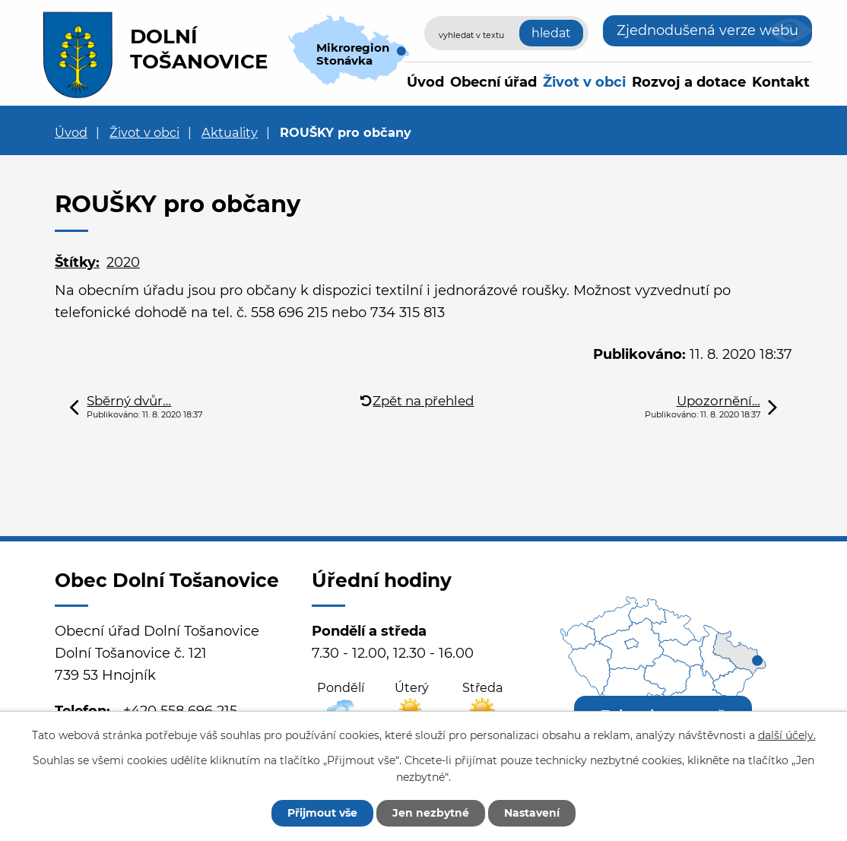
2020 (123, 262)
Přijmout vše (322, 813)
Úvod (425, 82)
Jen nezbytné (430, 813)
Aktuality (229, 132)
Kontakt (781, 82)
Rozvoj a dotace (689, 82)
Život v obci (584, 82)
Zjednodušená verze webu (707, 30)
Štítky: (77, 262)
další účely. (787, 735)
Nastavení (532, 813)
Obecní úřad (493, 82)
